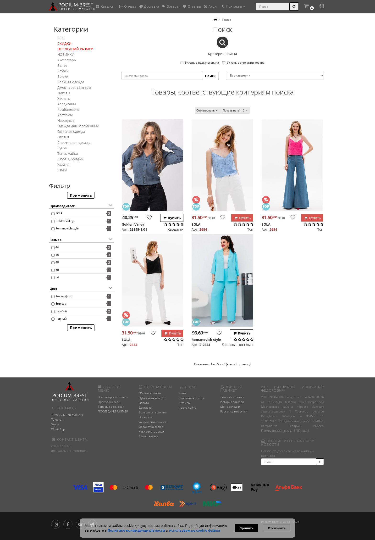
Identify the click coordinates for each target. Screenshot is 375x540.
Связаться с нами (191, 398)
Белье (62, 65)
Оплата (127, 6)
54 (57, 277)
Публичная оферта (152, 398)
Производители (109, 402)
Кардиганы (66, 104)
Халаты (63, 164)
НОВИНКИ (65, 54)
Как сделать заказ (151, 431)
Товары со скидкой (111, 407)
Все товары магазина (113, 397)
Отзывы (191, 6)
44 (57, 247)
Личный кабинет (232, 397)
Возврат (170, 6)
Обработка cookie (151, 427)
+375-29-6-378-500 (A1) (67, 415)
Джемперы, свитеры (74, 87)
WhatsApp (58, 429)
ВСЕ (60, 38)
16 (236, 110)
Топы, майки (67, 153)
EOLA (59, 213)
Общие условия (150, 393)
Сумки (62, 148)
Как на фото (63, 296)
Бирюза (60, 303)
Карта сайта (187, 408)
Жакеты (63, 93)
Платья (63, 137)
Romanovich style (67, 228)
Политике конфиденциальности (136, 530)
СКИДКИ (64, 43)
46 (57, 255)
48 (57, 262)
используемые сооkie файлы (194, 530)
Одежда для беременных (78, 126)
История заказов (232, 402)
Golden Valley (64, 221)
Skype (55, 424)
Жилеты (64, 98)
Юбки (62, 170)
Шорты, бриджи (70, 159)
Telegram (57, 420)
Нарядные (65, 120)
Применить (81, 195)
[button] (308, 6)
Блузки (63, 71)
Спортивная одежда (73, 142)
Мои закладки (230, 407)
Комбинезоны (68, 109)
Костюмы (65, 115)
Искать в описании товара (243, 63)
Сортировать (207, 110)
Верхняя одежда (70, 82)
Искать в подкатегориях (199, 63)
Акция (211, 6)
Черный (61, 319)
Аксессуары (67, 60)
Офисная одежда (71, 131)
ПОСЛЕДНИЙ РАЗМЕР (75, 49)
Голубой (61, 311)
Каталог (105, 6)
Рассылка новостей (234, 411)
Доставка (149, 6)
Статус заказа (148, 436)
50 (57, 270)
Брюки (62, 76)
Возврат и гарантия (153, 412)
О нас (183, 393)
